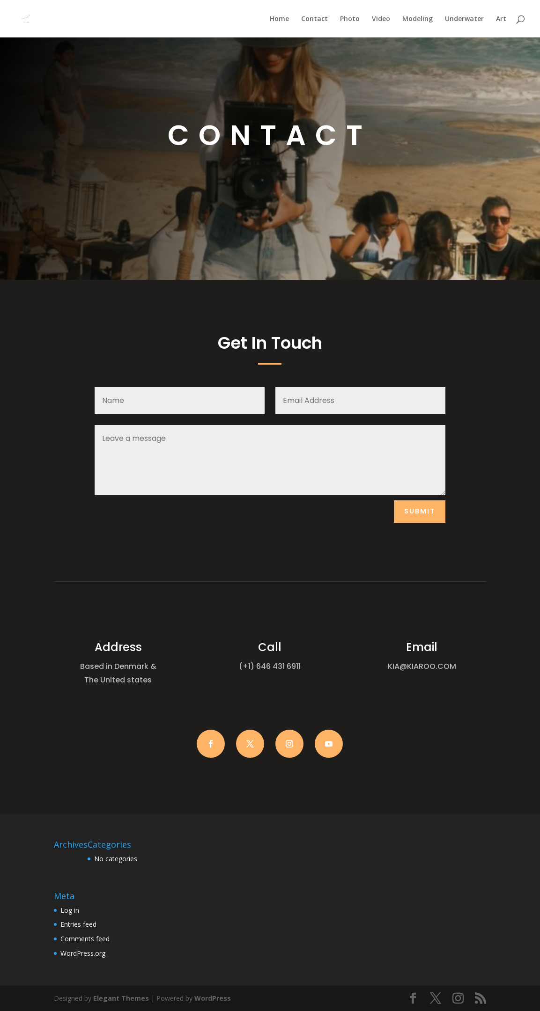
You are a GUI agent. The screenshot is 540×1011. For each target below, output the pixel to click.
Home (279, 19)
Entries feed (78, 924)
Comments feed (85, 938)
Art (501, 19)
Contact (314, 19)
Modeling (417, 19)
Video (381, 19)
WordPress (212, 998)
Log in (69, 910)
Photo (350, 19)
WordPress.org (82, 953)
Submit (419, 511)
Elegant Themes (121, 998)
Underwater (464, 19)
